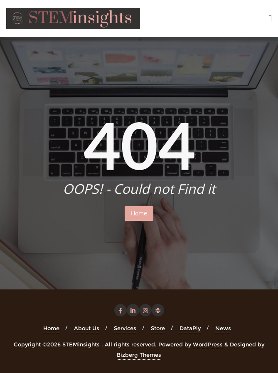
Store (158, 328)
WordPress (208, 344)
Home (139, 213)
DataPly (190, 328)
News (223, 328)
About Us (86, 328)
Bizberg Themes (139, 354)
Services (125, 328)
